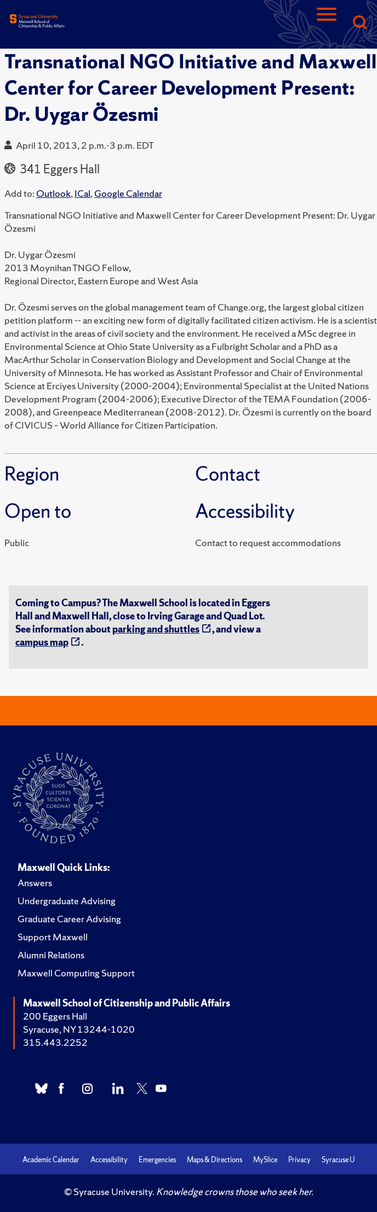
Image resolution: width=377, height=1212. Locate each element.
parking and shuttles (155, 629)
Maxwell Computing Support (76, 973)
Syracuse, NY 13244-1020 (79, 1029)
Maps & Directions (214, 1159)
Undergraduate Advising (67, 900)
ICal (82, 193)
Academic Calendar (50, 1159)
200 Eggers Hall (55, 1016)
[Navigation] (326, 23)
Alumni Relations (51, 954)
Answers (35, 882)
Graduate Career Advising (69, 918)
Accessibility (109, 1159)
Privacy (299, 1159)
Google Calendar (128, 193)
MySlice (265, 1159)
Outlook (53, 193)
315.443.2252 (55, 1042)
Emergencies (157, 1159)
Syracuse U (338, 1159)
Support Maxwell (53, 936)
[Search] (359, 23)
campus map (41, 642)
